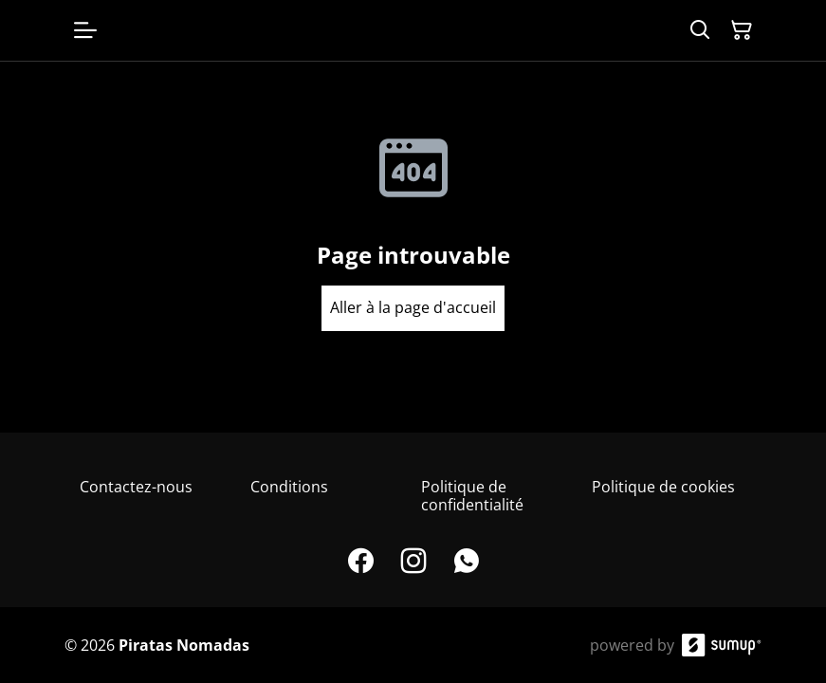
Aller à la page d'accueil (413, 307)
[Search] (700, 30)
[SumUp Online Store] (722, 645)
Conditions (289, 486)
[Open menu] (85, 30)
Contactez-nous (136, 486)
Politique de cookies (663, 486)
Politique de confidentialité (472, 495)
